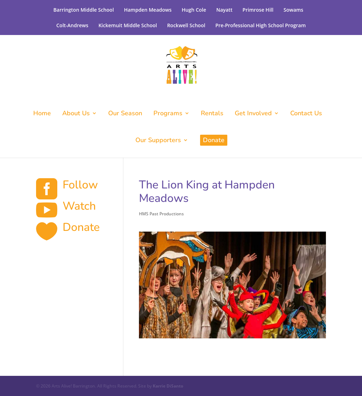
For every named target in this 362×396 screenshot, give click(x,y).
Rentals (212, 114)
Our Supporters (158, 141)
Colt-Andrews (72, 25)
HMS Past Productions (161, 214)
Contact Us (306, 114)
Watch (79, 206)
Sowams (293, 9)
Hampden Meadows (148, 9)
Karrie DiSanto (168, 386)
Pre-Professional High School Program (260, 25)
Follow (80, 184)
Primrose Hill (258, 9)
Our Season (125, 114)
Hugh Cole (194, 9)
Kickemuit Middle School (127, 25)
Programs (167, 114)
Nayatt (224, 9)
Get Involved (253, 114)
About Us (76, 114)
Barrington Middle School (83, 9)
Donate (213, 140)
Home (42, 114)
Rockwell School (186, 25)
